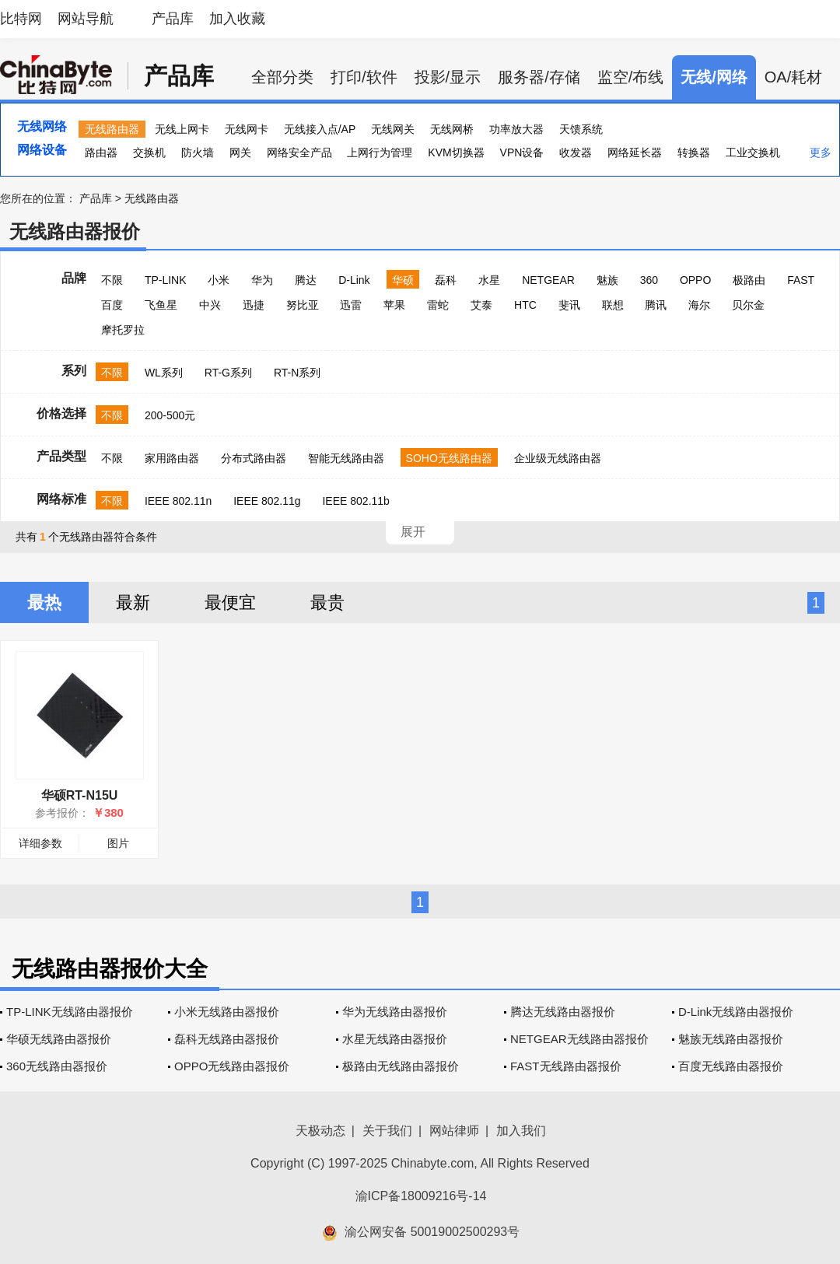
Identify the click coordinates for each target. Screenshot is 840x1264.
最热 (44, 602)
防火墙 (197, 152)
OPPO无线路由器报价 (231, 1066)
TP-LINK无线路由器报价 (69, 1011)
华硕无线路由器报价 (58, 1038)
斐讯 (569, 305)
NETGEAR (548, 280)
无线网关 (393, 129)
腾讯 (656, 305)
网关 (240, 152)
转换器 (693, 152)
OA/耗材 (793, 77)
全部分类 (282, 77)
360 (649, 280)
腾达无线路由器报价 (562, 1011)
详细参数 (40, 843)
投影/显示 (448, 77)
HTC (525, 305)
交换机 (149, 152)
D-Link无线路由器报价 (735, 1011)
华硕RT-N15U (79, 795)
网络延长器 (634, 152)
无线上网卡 (182, 129)
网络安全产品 (299, 152)
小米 (218, 280)
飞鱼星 (161, 305)
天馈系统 (581, 129)
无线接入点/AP (320, 129)
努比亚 (302, 305)
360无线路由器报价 (56, 1066)
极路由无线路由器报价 (400, 1066)
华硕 (403, 280)
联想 (613, 305)
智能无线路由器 (346, 458)
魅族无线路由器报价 (730, 1038)
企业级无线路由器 (557, 458)
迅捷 (253, 305)
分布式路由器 (253, 458)
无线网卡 (246, 129)
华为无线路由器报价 (394, 1011)
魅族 (607, 280)
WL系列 (164, 372)
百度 (112, 305)
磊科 (446, 280)
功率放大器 (516, 129)
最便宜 (230, 602)
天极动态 (320, 1130)
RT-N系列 (297, 372)
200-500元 (170, 415)
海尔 (699, 305)
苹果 (394, 305)
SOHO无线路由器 (449, 458)
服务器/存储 (539, 77)
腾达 (306, 280)
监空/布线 (630, 77)
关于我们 (387, 1130)
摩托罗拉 (123, 330)
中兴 (210, 305)
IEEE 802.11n (178, 501)
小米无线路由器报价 (226, 1011)
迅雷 (351, 305)
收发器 (575, 152)
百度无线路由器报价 (730, 1066)
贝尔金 (748, 305)
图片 (118, 843)
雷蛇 (438, 305)
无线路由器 (112, 129)
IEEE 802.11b (355, 501)
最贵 (327, 602)
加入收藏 (237, 18)
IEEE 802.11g (266, 501)
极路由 (749, 280)
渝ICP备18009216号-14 (421, 1196)
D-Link (353, 280)
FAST (800, 280)
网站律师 (454, 1130)
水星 (489, 280)
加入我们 (521, 1130)
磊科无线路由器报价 (226, 1038)
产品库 (173, 18)
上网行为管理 (379, 152)
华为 (262, 280)
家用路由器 (172, 458)
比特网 (21, 18)
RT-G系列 (228, 372)
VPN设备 (522, 152)
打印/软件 (364, 77)
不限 (112, 280)
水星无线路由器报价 (394, 1038)
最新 (133, 602)
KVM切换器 (456, 152)
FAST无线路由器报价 (565, 1066)
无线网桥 (452, 129)
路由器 (101, 152)
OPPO (695, 280)
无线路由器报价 (74, 231)
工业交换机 (753, 152)
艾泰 (481, 305)
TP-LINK (166, 280)
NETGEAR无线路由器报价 (579, 1038)
